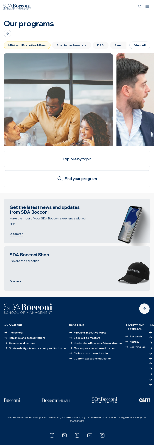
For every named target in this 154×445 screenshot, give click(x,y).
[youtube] (89, 435)
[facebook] (52, 435)
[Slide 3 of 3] (83, 143)
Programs (76, 325)
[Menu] (147, 7)
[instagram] (102, 435)
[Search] (140, 7)
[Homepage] (28, 308)
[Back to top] (144, 309)
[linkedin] (77, 435)
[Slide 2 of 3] (77, 143)
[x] (64, 435)
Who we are (13, 325)
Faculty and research (135, 327)
